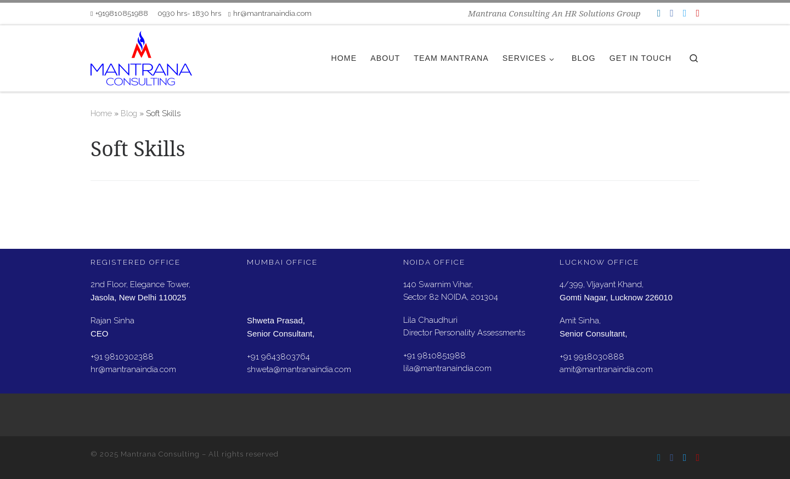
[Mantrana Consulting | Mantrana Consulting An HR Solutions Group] (141, 56)
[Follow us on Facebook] (672, 13)
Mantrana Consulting (160, 454)
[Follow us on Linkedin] (659, 13)
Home (101, 113)
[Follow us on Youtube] (697, 13)
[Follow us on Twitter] (685, 13)
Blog (129, 113)
